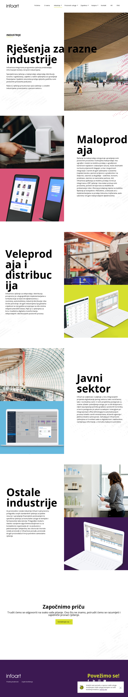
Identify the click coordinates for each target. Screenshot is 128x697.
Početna (37, 5)
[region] (101, 687)
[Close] (120, 688)
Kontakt (103, 5)
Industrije (57, 5)
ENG (118, 5)
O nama (47, 5)
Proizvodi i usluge (70, 5)
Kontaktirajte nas (63, 622)
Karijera (94, 5)
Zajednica (84, 5)
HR (111, 5)
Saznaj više (103, 689)
